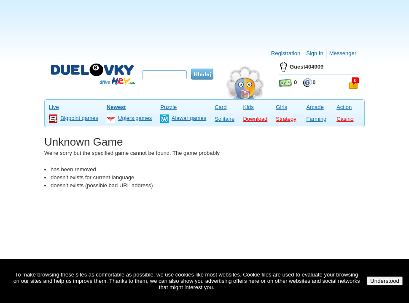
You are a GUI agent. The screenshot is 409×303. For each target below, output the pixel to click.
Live (54, 107)
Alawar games (189, 118)
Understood (384, 281)
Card (220, 107)
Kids (248, 107)
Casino (344, 119)
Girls (281, 107)
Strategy (286, 119)
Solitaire (224, 119)
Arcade (314, 107)
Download (255, 119)
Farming (316, 119)
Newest (116, 107)
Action (344, 107)
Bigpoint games (79, 118)
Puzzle (168, 107)
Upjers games (135, 118)
